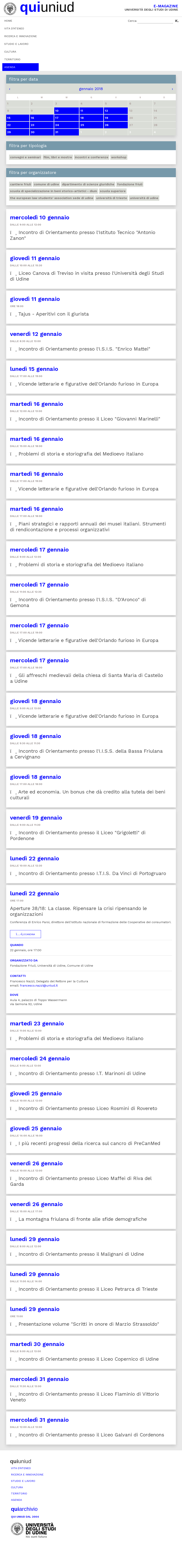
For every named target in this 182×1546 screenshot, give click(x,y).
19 (106, 118)
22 (9, 125)
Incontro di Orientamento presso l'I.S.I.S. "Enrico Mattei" (80, 349)
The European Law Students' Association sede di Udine (51, 198)
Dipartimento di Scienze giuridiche (88, 184)
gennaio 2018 (91, 88)
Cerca (132, 21)
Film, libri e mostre (57, 157)
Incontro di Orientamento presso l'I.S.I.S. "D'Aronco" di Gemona (78, 602)
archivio (24, 1509)
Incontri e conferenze (91, 157)
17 (56, 118)
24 (57, 125)
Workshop (118, 157)
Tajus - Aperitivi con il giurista (49, 314)
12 (106, 110)
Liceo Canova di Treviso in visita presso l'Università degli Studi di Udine (87, 276)
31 (56, 132)
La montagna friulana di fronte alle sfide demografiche (78, 1219)
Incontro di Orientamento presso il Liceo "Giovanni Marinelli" (85, 419)
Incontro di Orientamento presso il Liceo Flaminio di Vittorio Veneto (84, 1397)
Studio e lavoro (16, 43)
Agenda (9, 67)
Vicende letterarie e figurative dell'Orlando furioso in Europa (84, 384)
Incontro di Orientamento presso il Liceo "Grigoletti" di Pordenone (77, 835)
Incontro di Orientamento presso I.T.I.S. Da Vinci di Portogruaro (88, 873)
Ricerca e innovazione (20, 36)
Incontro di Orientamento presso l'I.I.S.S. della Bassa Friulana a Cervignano (86, 754)
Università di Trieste (111, 198)
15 (8, 118)
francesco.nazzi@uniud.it (39, 985)
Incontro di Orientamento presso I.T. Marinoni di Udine (78, 1073)
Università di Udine (144, 198)
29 (9, 132)
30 (32, 132)
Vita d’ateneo (14, 28)
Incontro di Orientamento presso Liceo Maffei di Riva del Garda (81, 1181)
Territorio (12, 59)
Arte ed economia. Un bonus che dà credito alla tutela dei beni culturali (87, 794)
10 (56, 110)
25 (82, 125)
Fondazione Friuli (129, 184)
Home (8, 20)
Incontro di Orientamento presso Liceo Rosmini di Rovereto (83, 1108)
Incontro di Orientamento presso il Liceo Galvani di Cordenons (87, 1435)
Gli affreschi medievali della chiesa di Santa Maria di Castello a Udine (86, 678)
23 (32, 125)
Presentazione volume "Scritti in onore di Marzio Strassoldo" (84, 1324)
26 (107, 125)
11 (81, 110)
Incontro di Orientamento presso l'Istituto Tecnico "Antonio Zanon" (82, 235)
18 (82, 118)
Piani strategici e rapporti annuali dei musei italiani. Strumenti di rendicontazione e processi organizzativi (88, 526)
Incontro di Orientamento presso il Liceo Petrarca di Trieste (84, 1289)
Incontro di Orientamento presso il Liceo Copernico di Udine (84, 1359)
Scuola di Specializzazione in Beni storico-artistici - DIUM (53, 191)
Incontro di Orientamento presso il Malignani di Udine (77, 1254)
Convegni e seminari (25, 157)
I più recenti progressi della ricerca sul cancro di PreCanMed (85, 1143)
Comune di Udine (46, 184)
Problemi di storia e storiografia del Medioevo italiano (76, 454)
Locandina (25, 934)
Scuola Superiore (113, 191)
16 (32, 118)
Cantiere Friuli (20, 184)
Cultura (10, 51)
